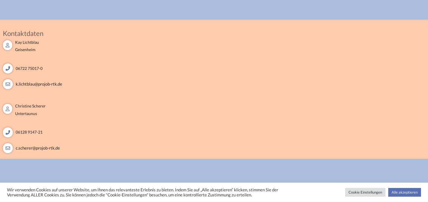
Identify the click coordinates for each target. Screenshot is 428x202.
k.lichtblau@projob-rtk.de (39, 83)
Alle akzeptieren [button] (405, 192)
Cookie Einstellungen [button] (365, 192)
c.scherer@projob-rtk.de (38, 147)
